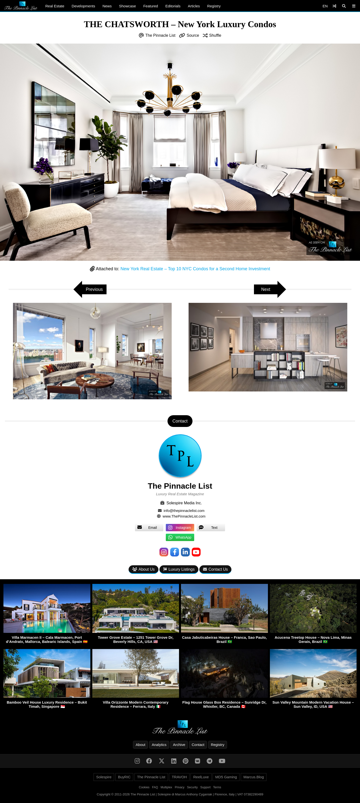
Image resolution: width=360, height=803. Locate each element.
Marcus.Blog (253, 777)
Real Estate (54, 6)
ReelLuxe (201, 777)
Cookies (144, 787)
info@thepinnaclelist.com (184, 510)
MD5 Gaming (226, 777)
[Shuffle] (334, 6)
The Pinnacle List (160, 35)
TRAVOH (179, 777)
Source (193, 35)
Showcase (127, 6)
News (107, 6)
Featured (150, 6)
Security (192, 787)
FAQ (155, 787)
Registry (214, 6)
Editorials (172, 6)
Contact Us (215, 569)
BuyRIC (124, 777)
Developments (83, 6)
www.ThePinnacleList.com (184, 516)
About (140, 745)
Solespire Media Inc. (184, 503)
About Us (143, 569)
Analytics (159, 745)
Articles (194, 6)
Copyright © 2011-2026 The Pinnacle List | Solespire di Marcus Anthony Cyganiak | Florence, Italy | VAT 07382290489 (180, 794)
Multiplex (166, 787)
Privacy (179, 787)
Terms (217, 787)
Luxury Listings (179, 569)
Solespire (104, 777)
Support (205, 787)
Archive (179, 745)
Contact (198, 745)
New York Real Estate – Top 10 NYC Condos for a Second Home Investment (195, 268)
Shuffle (215, 35)
